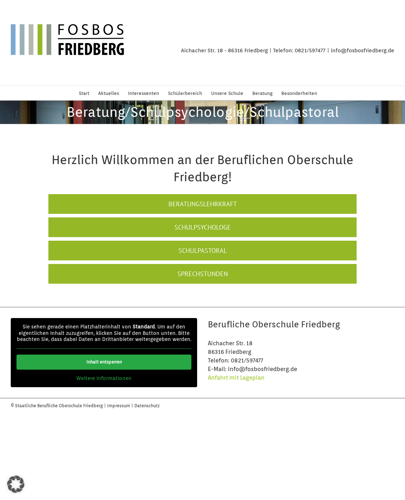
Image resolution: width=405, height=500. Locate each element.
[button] (16, 484)
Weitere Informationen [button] (104, 378)
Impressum (119, 405)
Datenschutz (147, 405)
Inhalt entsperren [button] (104, 362)
